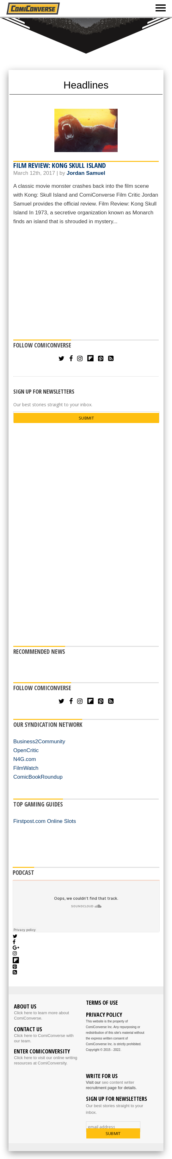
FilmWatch (26, 768)
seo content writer (118, 1082)
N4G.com (24, 759)
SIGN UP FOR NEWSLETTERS (43, 391)
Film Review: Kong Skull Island (59, 165)
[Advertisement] (86, 283)
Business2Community (39, 742)
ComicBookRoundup (38, 777)
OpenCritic (26, 750)
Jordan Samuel (86, 173)
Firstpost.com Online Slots (44, 821)
